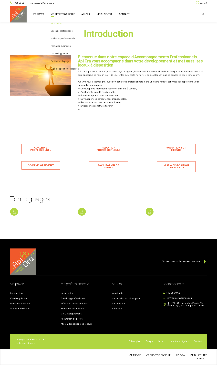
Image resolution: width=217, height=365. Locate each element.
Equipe (149, 341)
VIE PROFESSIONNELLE (63, 14)
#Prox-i (31, 343)
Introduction (16, 293)
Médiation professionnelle (74, 303)
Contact (198, 341)
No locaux (117, 308)
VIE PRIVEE (38, 14)
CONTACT (124, 14)
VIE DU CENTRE (105, 14)
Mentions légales (180, 341)
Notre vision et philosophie (126, 298)
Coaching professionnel (73, 298)
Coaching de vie (18, 298)
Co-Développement (71, 313)
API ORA (85, 14)
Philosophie (135, 341)
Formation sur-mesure (72, 308)
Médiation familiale (20, 303)
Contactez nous (173, 284)
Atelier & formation (20, 308)
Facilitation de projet (71, 318)
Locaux (161, 341)
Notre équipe (118, 303)
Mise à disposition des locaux (76, 323)
